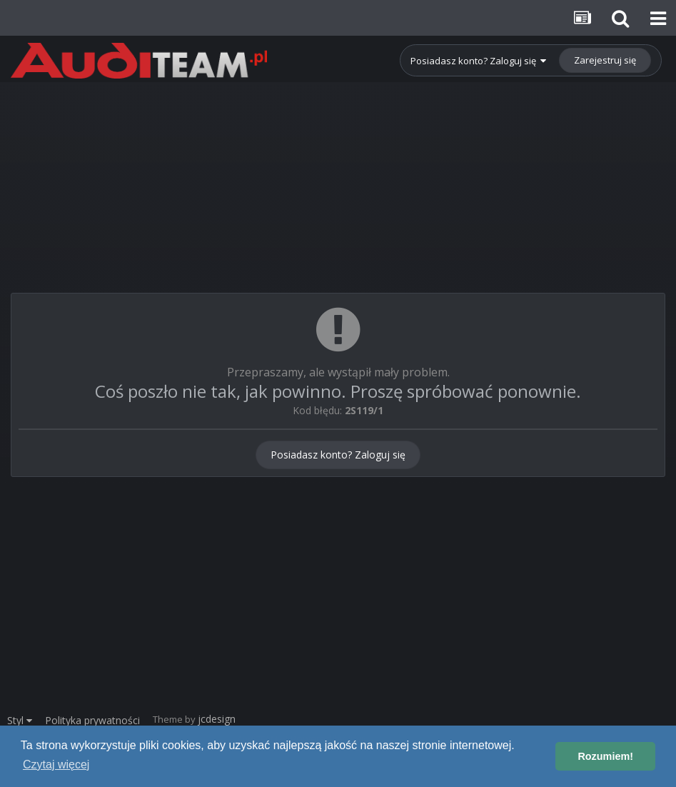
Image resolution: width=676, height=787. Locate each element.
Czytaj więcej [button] (56, 764)
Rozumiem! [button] (605, 756)
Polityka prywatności (92, 720)
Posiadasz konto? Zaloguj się (478, 60)
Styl (19, 720)
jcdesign (217, 719)
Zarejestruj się (605, 60)
